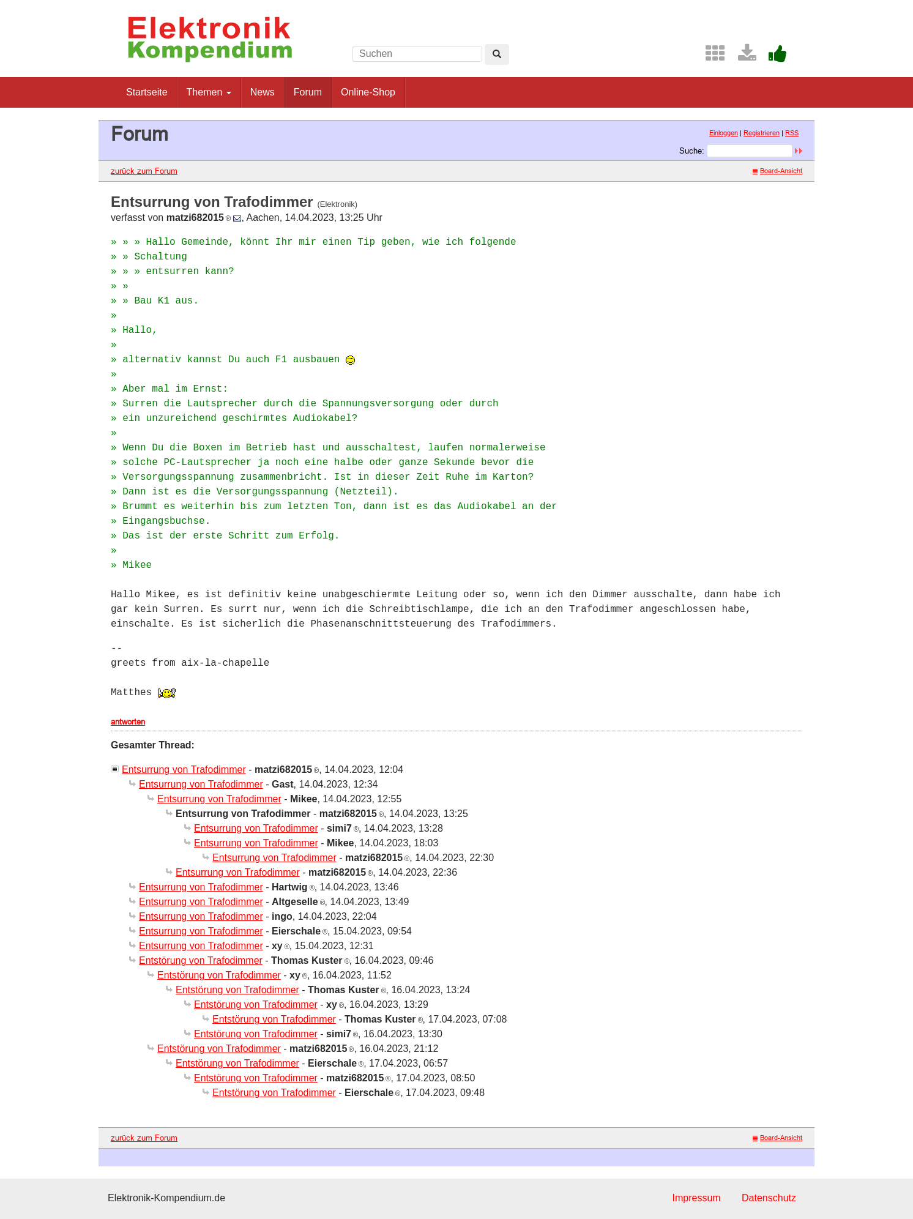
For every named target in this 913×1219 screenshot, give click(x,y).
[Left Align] (497, 54)
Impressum (696, 1198)
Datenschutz (769, 1198)
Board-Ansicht (777, 170)
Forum (308, 92)
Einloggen (723, 133)
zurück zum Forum (144, 171)
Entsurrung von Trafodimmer (184, 769)
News (262, 92)
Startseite (147, 92)
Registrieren (761, 133)
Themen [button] (209, 92)
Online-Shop (368, 92)
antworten (128, 721)
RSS (792, 133)
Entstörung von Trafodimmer (201, 960)
